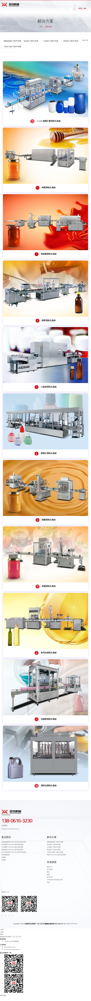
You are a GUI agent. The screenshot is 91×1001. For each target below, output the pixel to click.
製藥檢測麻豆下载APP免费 (55, 842)
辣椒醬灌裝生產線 (49, 254)
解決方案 (50, 877)
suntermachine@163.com (12, 949)
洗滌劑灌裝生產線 (49, 719)
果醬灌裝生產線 (49, 586)
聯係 (48, 874)
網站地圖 (3, 995)
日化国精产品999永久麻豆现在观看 (12, 847)
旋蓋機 (3, 857)
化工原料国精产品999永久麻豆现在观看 (13, 852)
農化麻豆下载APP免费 (53, 849)
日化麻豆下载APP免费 (53, 847)
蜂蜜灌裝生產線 (49, 187)
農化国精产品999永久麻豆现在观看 (12, 849)
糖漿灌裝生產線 (49, 320)
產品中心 (50, 867)
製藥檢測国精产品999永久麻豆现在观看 (13, 842)
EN (85, 8)
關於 (48, 872)
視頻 (48, 882)
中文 (80, 8)
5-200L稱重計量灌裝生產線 (49, 121)
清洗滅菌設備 (5, 854)
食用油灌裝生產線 (49, 652)
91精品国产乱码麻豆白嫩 (54, 879)
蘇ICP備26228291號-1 (71, 923)
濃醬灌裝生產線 (49, 520)
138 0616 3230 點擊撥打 (11, 941)
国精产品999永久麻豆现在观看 (56, 854)
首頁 (40, 26)
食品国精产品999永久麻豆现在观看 (12, 844)
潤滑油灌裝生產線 (49, 785)
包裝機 (3, 860)
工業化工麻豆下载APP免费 (55, 852)
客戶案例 (50, 869)
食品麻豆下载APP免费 (53, 844)
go (74, 9)
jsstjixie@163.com (9, 947)
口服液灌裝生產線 (49, 387)
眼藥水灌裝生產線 (49, 453)
